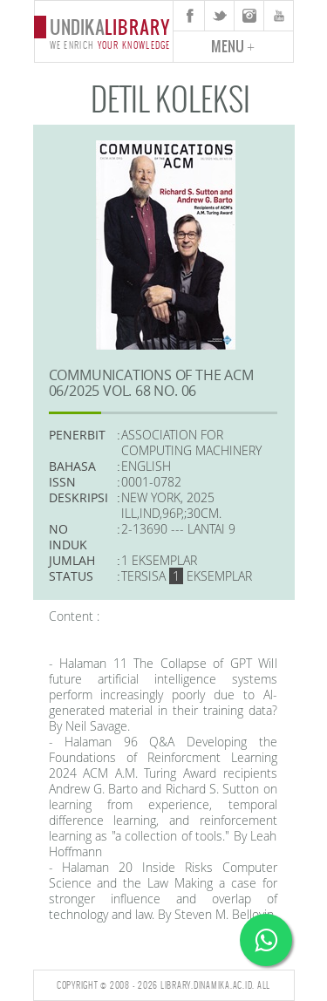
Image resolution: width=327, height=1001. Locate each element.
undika (103, 32)
